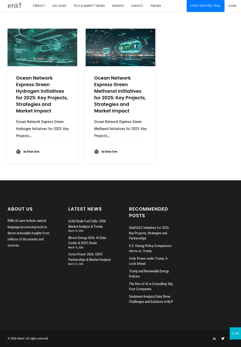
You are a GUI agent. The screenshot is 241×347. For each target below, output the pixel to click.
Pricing (156, 6)
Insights (118, 6)
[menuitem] (39, 6)
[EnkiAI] (14, 6)
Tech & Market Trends (89, 6)
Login (232, 6)
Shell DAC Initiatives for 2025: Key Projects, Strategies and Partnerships (149, 233)
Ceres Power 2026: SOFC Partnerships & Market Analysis (89, 257)
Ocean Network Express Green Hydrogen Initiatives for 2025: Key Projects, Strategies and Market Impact (42, 94)
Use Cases (59, 6)
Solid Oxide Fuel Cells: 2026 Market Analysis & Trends (87, 224)
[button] (42, 47)
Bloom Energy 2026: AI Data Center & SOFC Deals (87, 240)
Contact (137, 6)
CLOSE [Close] (235, 333)
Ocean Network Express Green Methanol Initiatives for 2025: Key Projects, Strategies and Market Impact (120, 94)
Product (39, 6)
